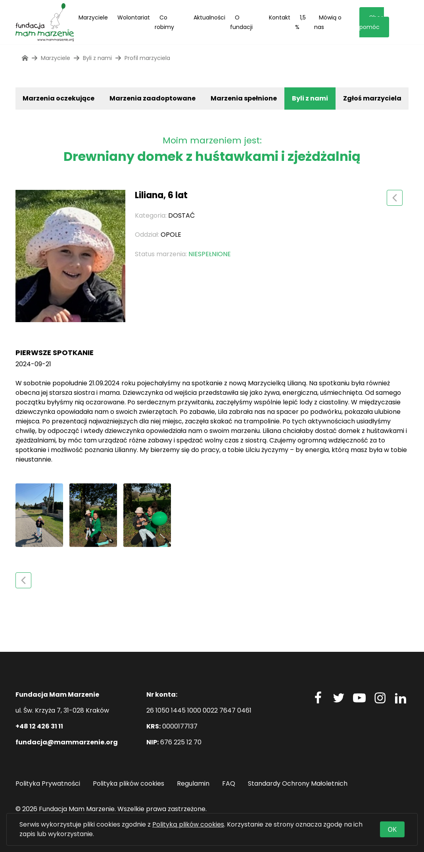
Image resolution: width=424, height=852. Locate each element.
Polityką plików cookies (188, 824)
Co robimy (164, 22)
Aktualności (209, 17)
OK (392, 829)
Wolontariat (133, 17)
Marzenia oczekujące (58, 98)
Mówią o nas (328, 22)
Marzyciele (93, 17)
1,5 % (300, 22)
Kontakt (279, 17)
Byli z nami (310, 98)
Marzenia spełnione (244, 98)
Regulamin (193, 783)
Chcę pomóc (371, 22)
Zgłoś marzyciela (372, 98)
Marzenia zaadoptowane (152, 98)
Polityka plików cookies (128, 783)
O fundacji (241, 22)
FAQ (228, 783)
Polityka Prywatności (47, 783)
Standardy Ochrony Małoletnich (297, 783)
